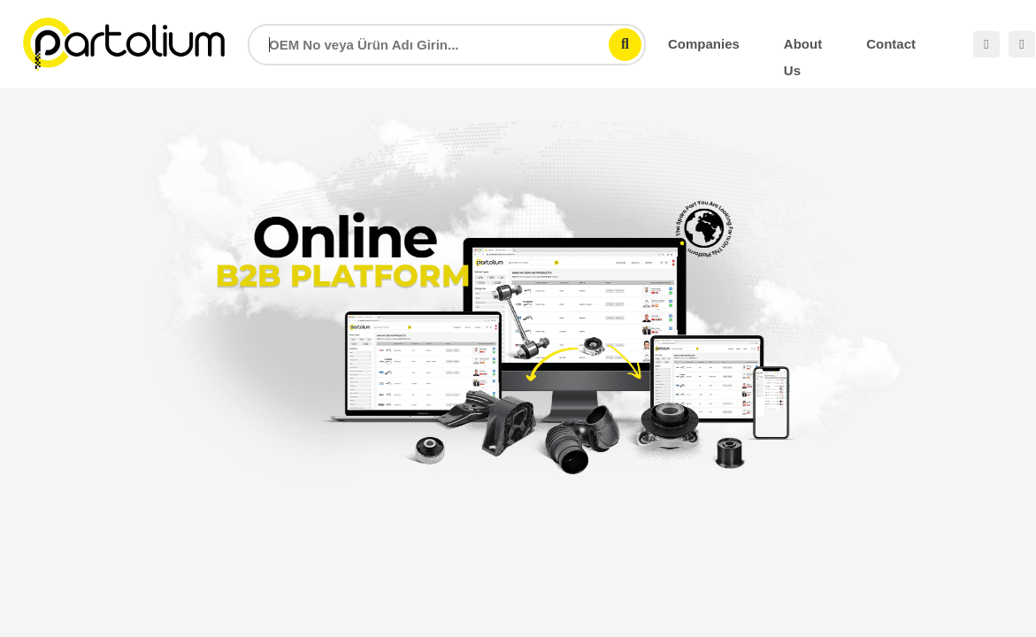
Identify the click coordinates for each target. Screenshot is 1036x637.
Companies (704, 43)
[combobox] (446, 45)
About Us (803, 47)
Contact (891, 43)
